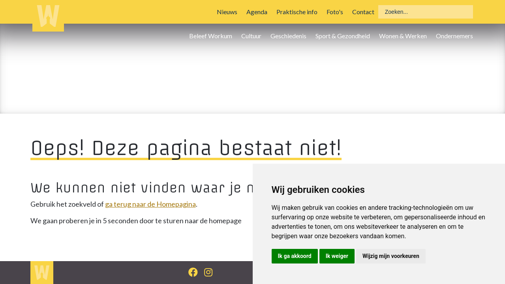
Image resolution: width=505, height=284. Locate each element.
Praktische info (296, 11)
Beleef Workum (210, 35)
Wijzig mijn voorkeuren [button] (390, 256)
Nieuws (227, 11)
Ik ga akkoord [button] (295, 256)
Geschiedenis (288, 35)
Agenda (256, 11)
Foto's (335, 11)
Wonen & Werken (403, 35)
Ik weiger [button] (337, 256)
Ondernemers (454, 35)
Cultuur (251, 35)
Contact (363, 11)
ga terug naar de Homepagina (150, 204)
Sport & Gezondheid (342, 35)
